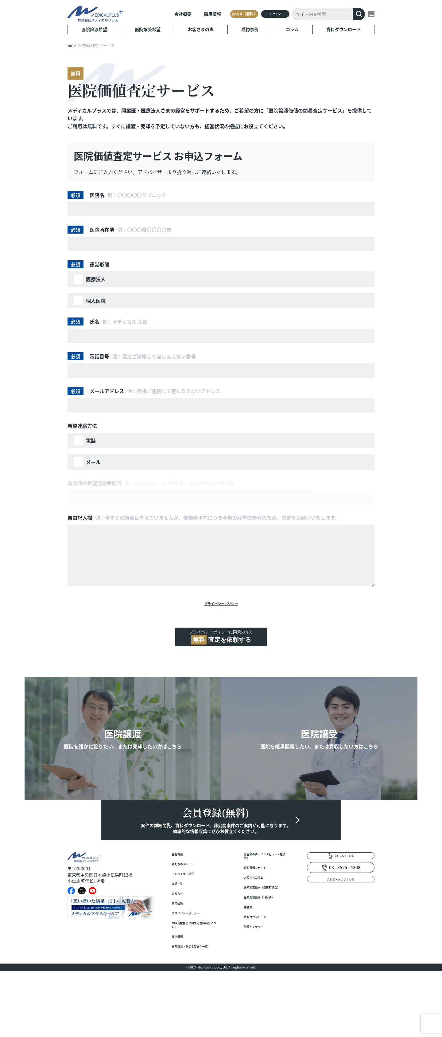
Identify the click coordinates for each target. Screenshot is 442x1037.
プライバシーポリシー (221, 605)
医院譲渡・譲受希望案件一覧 (193, 1008)
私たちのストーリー (191, 902)
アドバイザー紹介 (189, 914)
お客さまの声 (201, 29)
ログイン (262, 14)
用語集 (250, 969)
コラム (292, 29)
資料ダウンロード (343, 29)
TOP (71, 45)
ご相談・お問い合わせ (340, 920)
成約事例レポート (261, 908)
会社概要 (143, 14)
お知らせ (180, 938)
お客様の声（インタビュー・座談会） (265, 893)
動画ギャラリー (259, 993)
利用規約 (180, 950)
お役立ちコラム (259, 920)
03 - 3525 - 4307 (344, 892)
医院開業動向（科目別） (263, 954)
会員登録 (213, 14)
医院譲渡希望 (94, 29)
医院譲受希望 (148, 29)
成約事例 (249, 29)
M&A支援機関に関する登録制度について (194, 978)
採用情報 (172, 14)
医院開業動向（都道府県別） (265, 935)
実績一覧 (180, 926)
